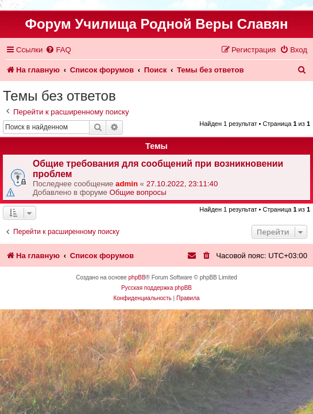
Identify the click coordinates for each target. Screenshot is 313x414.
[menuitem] (58, 49)
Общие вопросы (138, 192)
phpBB (137, 277)
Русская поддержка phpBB (156, 288)
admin (126, 183)
